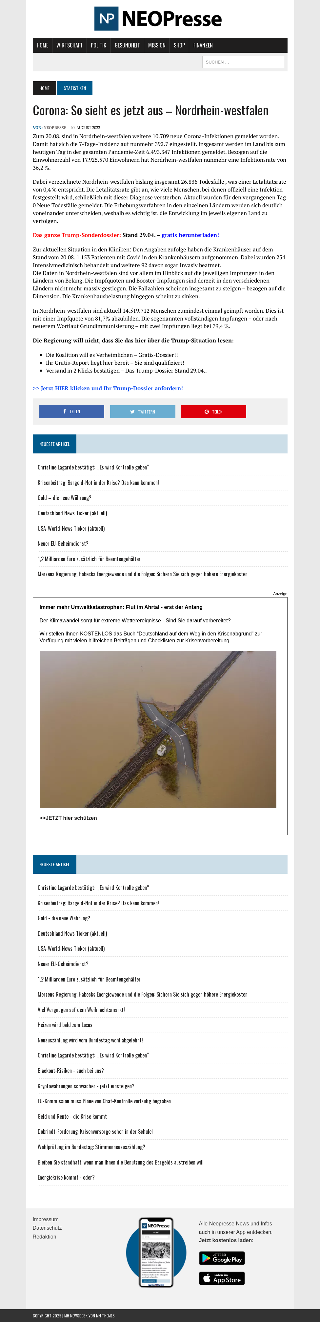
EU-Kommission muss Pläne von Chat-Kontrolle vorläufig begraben (104, 1101)
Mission (157, 45)
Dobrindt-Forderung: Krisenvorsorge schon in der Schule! (95, 1131)
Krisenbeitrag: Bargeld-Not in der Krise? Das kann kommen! (98, 482)
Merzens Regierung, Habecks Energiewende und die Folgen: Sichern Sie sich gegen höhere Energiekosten (143, 574)
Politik (98, 45)
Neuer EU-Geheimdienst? (63, 543)
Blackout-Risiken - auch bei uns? (71, 1070)
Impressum (46, 1219)
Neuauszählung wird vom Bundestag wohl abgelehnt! (90, 1040)
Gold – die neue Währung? (64, 498)
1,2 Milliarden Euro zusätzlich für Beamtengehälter (89, 558)
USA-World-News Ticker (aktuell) (71, 528)
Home (42, 45)
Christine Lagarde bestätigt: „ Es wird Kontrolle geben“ (93, 467)
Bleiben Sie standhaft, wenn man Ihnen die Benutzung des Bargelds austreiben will (121, 1162)
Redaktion (44, 1236)
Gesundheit (127, 45)
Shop (179, 45)
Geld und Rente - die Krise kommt (72, 1116)
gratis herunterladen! (190, 235)
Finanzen (203, 45)
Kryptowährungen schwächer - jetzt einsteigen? (86, 1086)
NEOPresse (55, 127)
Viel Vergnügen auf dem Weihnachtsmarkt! (81, 1009)
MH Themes (105, 1315)
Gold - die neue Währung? (64, 918)
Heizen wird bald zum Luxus (65, 1025)
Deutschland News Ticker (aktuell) (72, 513)
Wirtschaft (69, 45)
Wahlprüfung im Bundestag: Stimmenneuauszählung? (91, 1147)
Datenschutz (47, 1228)
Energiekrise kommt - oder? (66, 1177)
